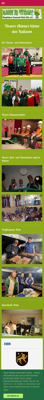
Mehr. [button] (6, 390)
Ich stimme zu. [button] (13, 396)
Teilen (7, 344)
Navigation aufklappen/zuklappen (22, 3)
